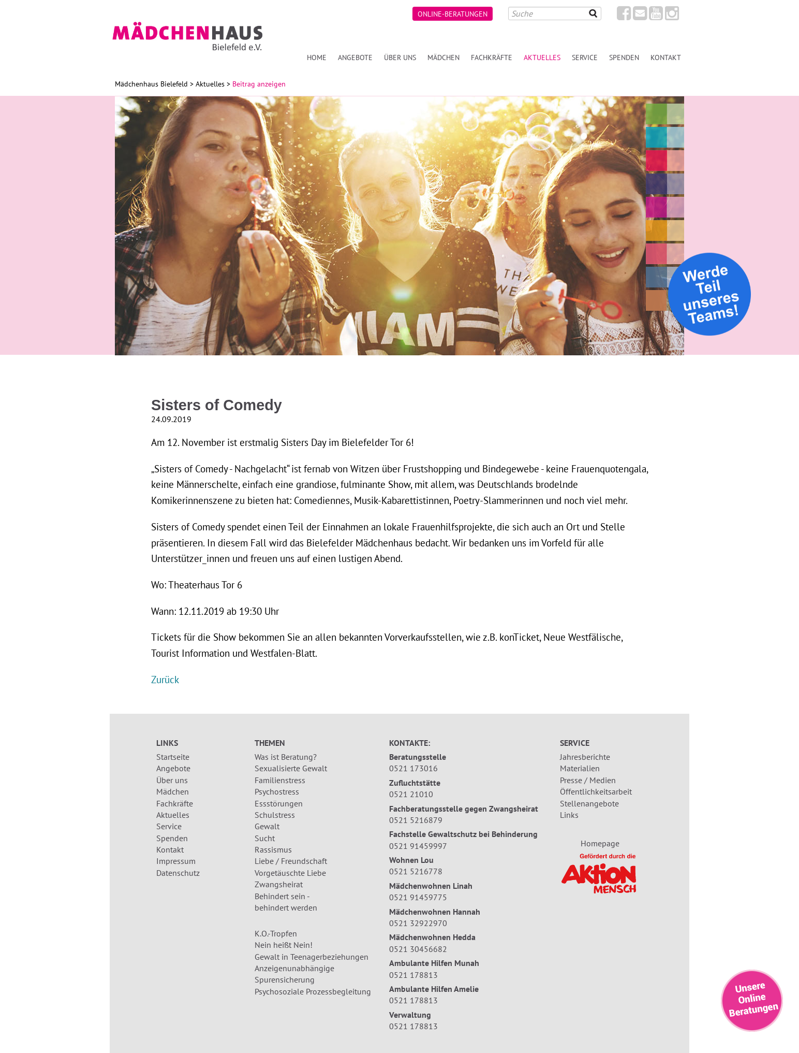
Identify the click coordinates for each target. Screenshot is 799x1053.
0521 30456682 (418, 949)
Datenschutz (178, 873)
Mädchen (443, 57)
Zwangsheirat (279, 884)
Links (569, 815)
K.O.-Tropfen (276, 933)
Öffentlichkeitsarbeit (596, 791)
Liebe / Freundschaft (291, 861)
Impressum (176, 861)
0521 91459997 (418, 846)
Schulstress (275, 815)
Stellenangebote (589, 803)
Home (317, 57)
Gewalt (267, 826)
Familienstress (280, 780)
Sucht (265, 838)
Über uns (400, 57)
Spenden (624, 57)
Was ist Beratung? (286, 757)
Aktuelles (542, 57)
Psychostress (277, 791)
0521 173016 (413, 768)
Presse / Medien (588, 780)
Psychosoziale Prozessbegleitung (313, 991)
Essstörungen (279, 803)
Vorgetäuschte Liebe (290, 873)
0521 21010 (411, 794)
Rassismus (273, 849)
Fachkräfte (491, 57)
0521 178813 (413, 975)
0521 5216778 (415, 871)
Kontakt (665, 57)
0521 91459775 (418, 897)
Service (585, 57)
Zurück (165, 679)
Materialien (580, 768)
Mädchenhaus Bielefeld (151, 84)
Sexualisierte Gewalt (291, 768)
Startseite (172, 757)
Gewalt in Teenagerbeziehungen (311, 956)
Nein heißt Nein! (284, 945)
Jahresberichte (585, 757)
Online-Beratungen (452, 14)
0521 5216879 (415, 820)
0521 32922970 (418, 923)
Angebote (355, 57)
